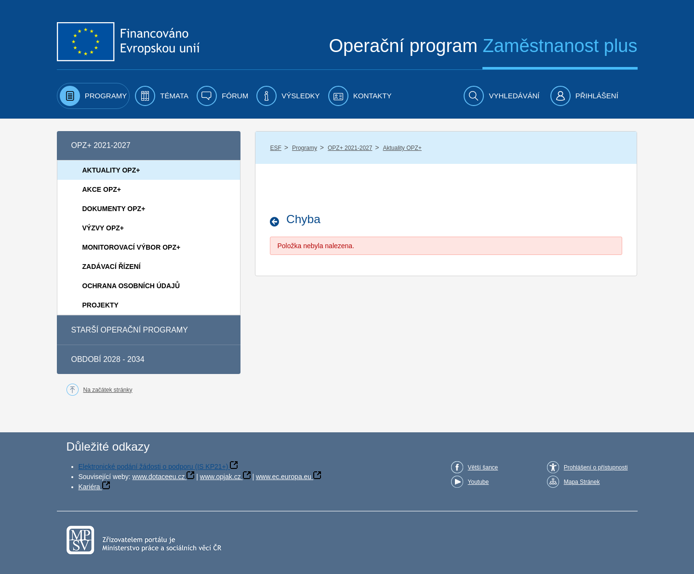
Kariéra (89, 487)
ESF (275, 148)
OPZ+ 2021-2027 (350, 148)
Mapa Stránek (582, 482)
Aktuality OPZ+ (402, 148)
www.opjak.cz (220, 477)
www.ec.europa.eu (283, 477)
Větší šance (483, 467)
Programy (304, 148)
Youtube (478, 482)
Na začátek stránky (108, 390)
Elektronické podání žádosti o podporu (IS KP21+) (153, 466)
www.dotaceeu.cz (159, 477)
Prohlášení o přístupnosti (596, 467)
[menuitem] (93, 96)
